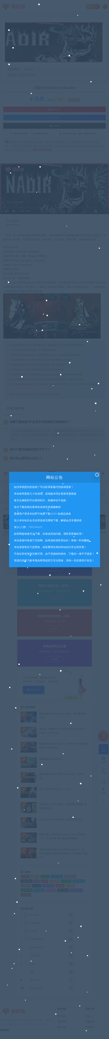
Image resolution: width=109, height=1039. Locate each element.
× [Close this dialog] (97, 475)
